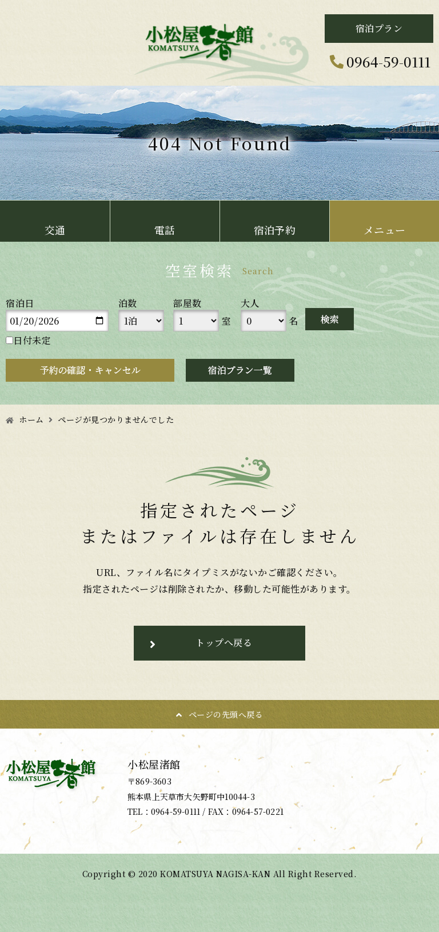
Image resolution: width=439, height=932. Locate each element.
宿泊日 (20, 303)
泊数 (127, 303)
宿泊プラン (379, 28)
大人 (250, 303)
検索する (329, 319)
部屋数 (187, 303)
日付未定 (28, 340)
